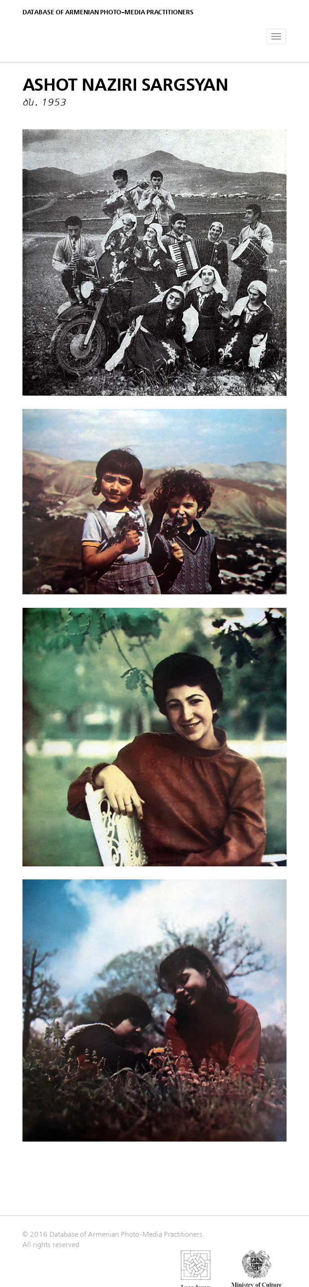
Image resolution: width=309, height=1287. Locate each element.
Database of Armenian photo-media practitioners (108, 12)
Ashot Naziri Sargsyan (125, 85)
